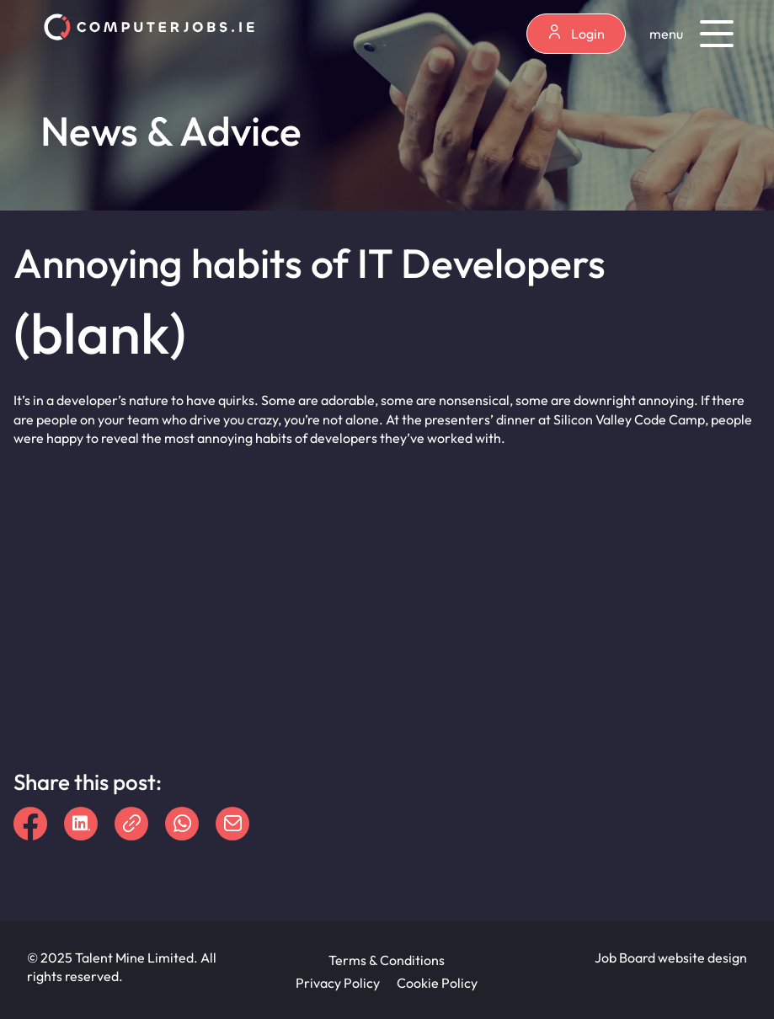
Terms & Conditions (386, 960)
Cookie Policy (437, 982)
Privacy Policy (338, 982)
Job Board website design (671, 957)
